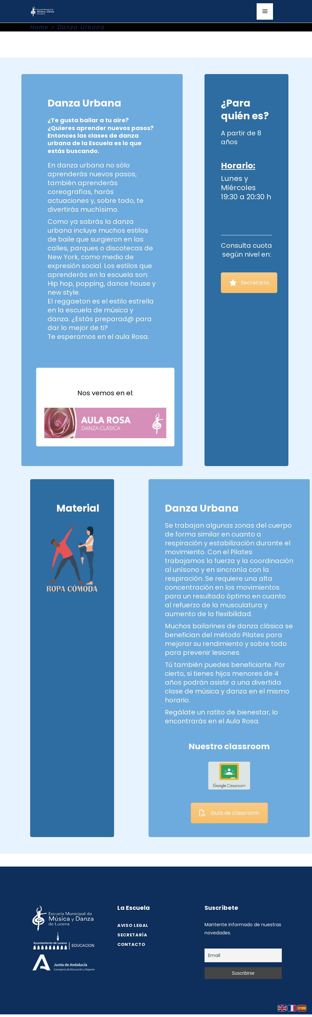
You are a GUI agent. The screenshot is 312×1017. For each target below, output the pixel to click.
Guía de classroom (272, 813)
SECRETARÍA (132, 935)
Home (39, 27)
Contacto (131, 944)
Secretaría (249, 282)
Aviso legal (132, 925)
